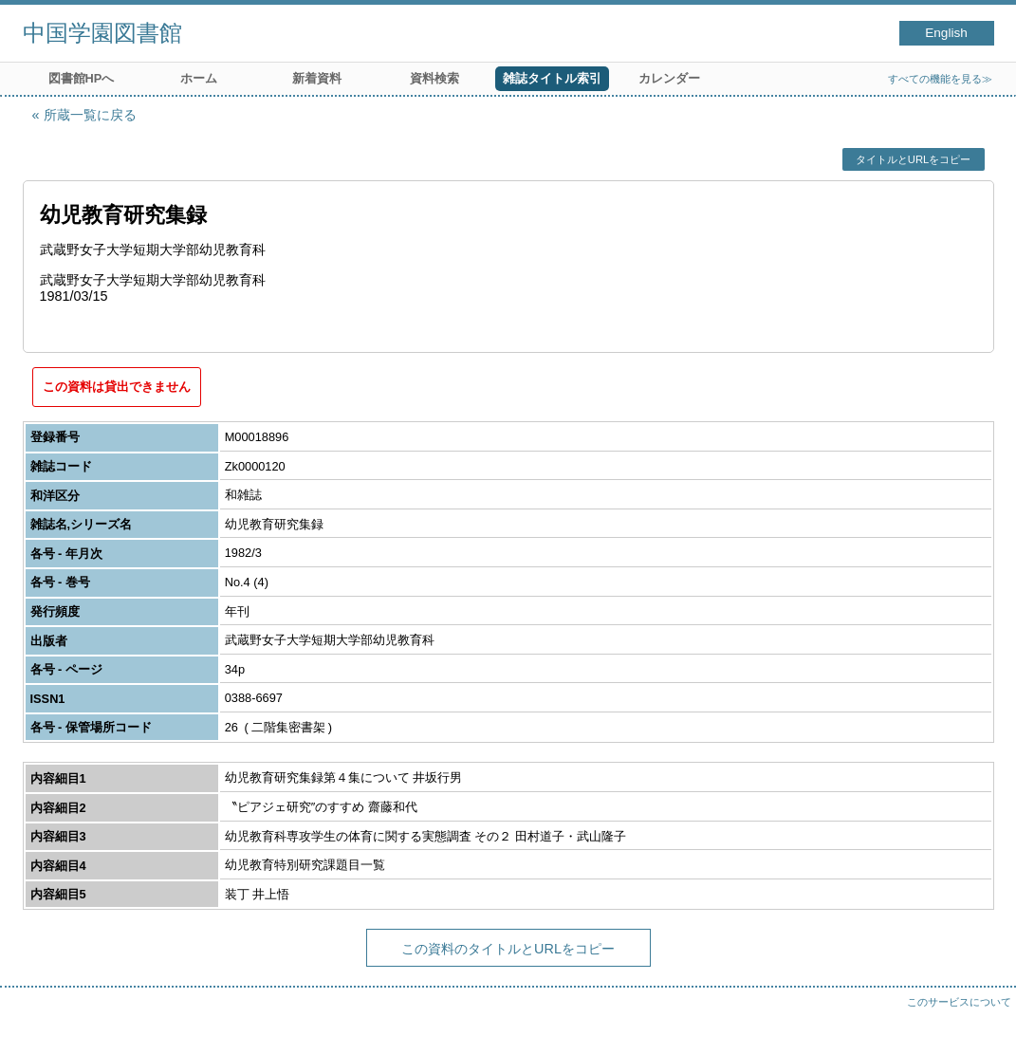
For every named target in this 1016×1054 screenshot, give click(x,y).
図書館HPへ (81, 78)
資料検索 (434, 78)
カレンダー (669, 78)
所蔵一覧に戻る (90, 114)
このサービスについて (959, 1002)
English (946, 33)
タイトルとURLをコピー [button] (913, 159)
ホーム (198, 78)
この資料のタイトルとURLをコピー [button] (508, 948)
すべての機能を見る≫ (940, 78)
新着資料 (317, 78)
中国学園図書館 (102, 33)
